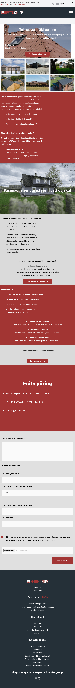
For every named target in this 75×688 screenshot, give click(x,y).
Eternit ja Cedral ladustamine (37, 659)
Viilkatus (37, 623)
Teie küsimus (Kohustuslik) (13, 438)
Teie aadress (7, 517)
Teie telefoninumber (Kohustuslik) (17, 486)
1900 (45, 597)
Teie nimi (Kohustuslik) (12, 473)
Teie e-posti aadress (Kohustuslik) (17, 505)
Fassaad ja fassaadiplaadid (37, 630)
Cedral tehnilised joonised (37, 665)
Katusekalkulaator (37, 646)
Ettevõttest (37, 649)
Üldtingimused (37, 610)
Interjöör (37, 633)
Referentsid (37, 653)
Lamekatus (37, 626)
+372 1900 (4, 4)
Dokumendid (37, 662)
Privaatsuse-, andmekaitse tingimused (37, 607)
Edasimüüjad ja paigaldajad (37, 656)
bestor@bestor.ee (20, 4)
